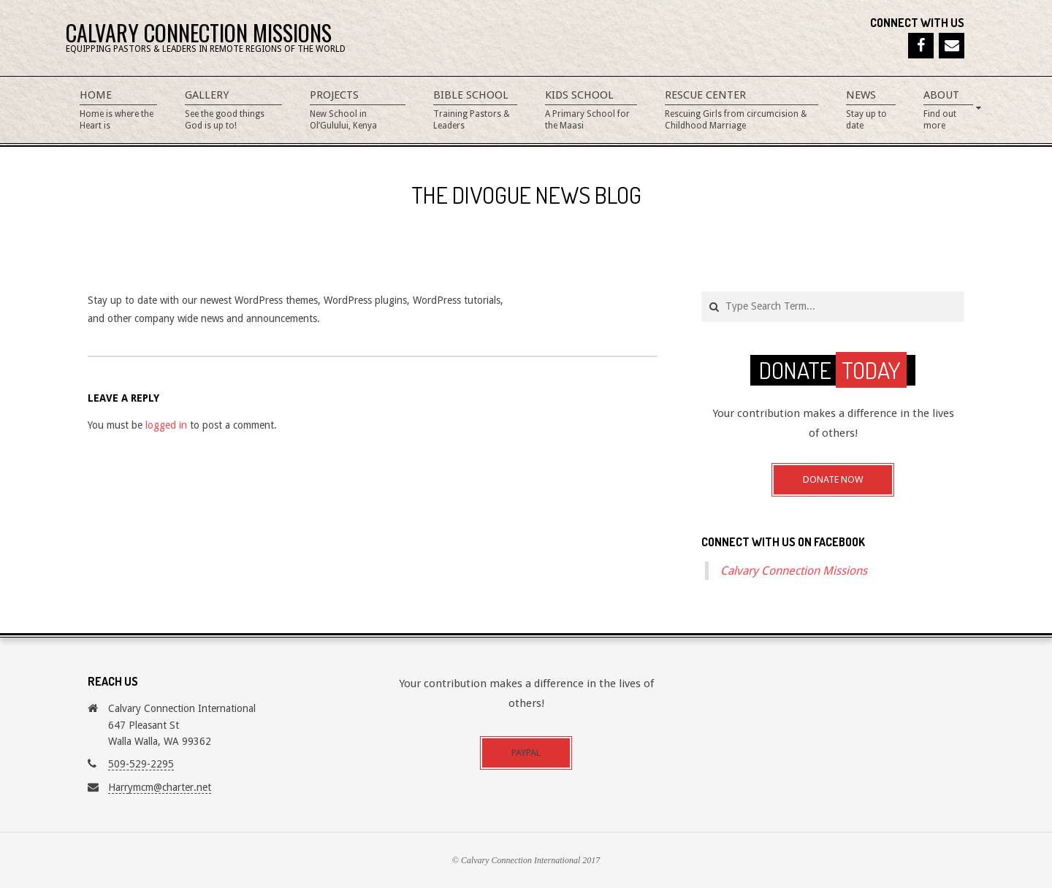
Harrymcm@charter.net (159, 787)
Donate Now (833, 479)
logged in (166, 425)
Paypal (526, 752)
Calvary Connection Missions (793, 571)
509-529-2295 (141, 764)
